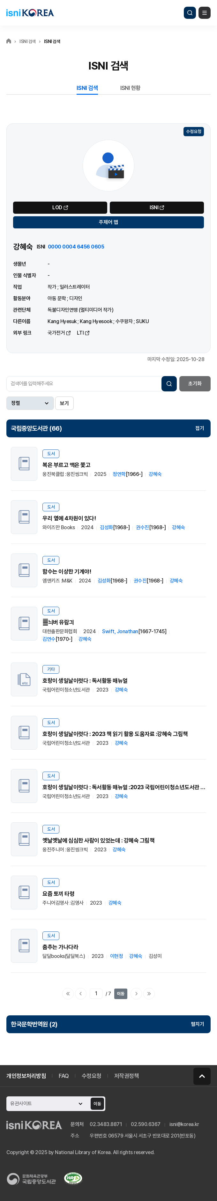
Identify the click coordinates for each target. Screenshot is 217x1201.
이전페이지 (80, 993)
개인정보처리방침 (26, 1075)
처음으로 (68, 993)
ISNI (154, 207)
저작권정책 (126, 1075)
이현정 (116, 956)
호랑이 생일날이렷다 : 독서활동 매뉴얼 (85, 680)
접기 (199, 428)
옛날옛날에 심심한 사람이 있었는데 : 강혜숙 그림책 (98, 840)
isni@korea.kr (184, 1124)
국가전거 (56, 333)
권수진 (142, 527)
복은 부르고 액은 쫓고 (66, 465)
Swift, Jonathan (120, 631)
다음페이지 (136, 993)
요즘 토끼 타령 (58, 893)
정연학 (119, 474)
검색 (190, 13)
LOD (57, 207)
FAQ (64, 1075)
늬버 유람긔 (58, 622)
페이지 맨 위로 (202, 1076)
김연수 (49, 639)
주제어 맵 (108, 222)
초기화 (195, 384)
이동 (120, 993)
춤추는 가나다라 (60, 947)
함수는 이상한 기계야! (66, 571)
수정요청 (193, 131)
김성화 (106, 527)
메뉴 (204, 13)
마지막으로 (149, 993)
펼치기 (197, 1024)
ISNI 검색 (87, 88)
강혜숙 (155, 474)
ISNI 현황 (130, 88)
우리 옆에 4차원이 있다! (69, 518)
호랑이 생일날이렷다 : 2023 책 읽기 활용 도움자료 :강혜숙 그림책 (115, 733)
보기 (64, 403)
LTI (80, 333)
